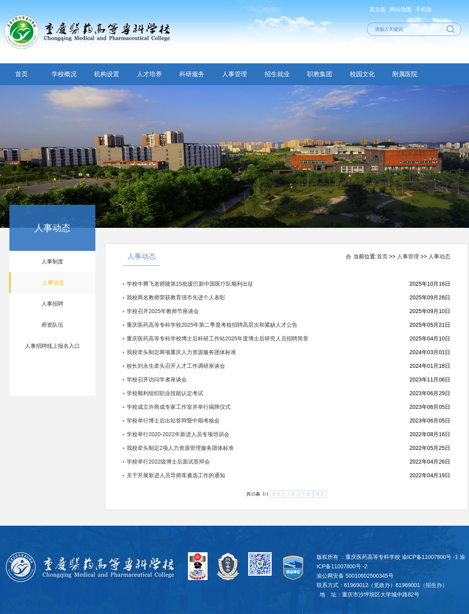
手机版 (423, 9)
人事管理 (234, 74)
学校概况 (64, 74)
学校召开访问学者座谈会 (157, 379)
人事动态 (53, 282)
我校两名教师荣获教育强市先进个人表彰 (176, 297)
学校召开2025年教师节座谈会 (163, 311)
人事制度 (52, 261)
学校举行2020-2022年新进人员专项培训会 (178, 434)
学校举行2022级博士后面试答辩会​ (168, 461)
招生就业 (277, 74)
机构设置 (106, 74)
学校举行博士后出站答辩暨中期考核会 (173, 420)
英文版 (377, 9)
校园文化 (362, 74)
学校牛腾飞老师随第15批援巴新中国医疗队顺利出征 (190, 284)
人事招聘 (52, 304)
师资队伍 (52, 325)
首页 (21, 74)
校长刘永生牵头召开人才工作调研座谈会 (176, 366)
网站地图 (401, 9)
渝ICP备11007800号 (427, 557)
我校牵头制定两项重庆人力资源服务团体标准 (181, 352)
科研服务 (191, 74)
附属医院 (404, 74)
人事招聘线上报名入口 (52, 346)
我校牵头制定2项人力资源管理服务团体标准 (180, 448)
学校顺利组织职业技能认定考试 (165, 393)
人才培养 (149, 74)
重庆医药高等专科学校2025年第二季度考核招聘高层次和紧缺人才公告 (212, 325)
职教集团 (319, 74)
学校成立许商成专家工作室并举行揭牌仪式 (179, 407)
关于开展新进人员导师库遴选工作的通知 (176, 475)
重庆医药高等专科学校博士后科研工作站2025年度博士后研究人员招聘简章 (217, 338)
